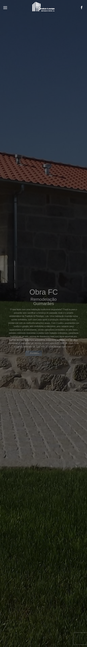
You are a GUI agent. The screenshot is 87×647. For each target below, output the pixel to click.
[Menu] (5, 7)
